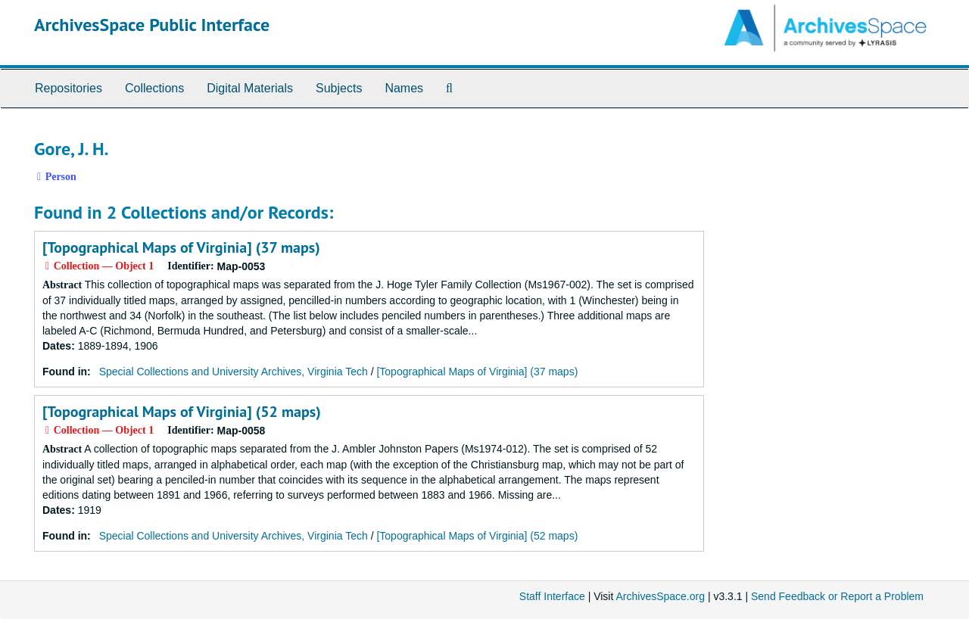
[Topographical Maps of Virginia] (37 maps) (181, 247)
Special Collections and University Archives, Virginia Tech (233, 371)
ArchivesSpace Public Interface (152, 24)
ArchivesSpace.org (660, 596)
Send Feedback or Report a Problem (837, 596)
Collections (154, 88)
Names (404, 88)
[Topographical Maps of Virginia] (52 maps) (181, 411)
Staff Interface (552, 596)
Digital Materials (250, 88)
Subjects (339, 88)
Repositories (68, 88)
